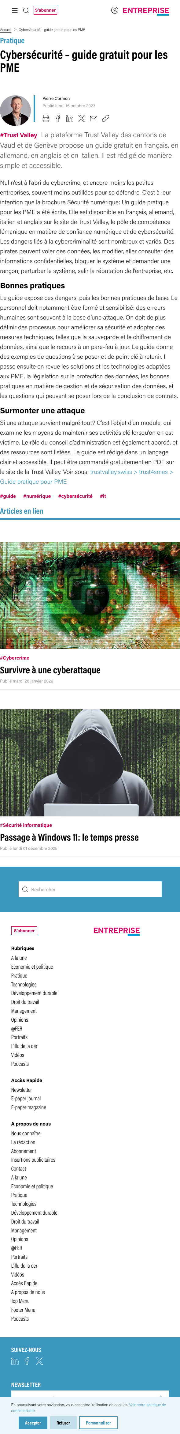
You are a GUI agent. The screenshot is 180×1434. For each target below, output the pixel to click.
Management (24, 1010)
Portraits (19, 1036)
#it (103, 495)
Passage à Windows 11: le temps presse (69, 837)
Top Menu (20, 1300)
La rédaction (23, 1141)
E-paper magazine (28, 1107)
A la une (19, 957)
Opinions (19, 1019)
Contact (18, 1168)
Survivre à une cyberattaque (50, 669)
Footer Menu (23, 1309)
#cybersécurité (75, 495)
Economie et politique (32, 966)
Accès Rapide (24, 1282)
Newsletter (21, 1089)
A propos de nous (28, 1291)
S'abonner (45, 10)
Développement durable (34, 992)
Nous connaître (26, 1133)
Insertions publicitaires (33, 1159)
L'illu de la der (24, 1045)
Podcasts (20, 1063)
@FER (16, 1028)
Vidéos (17, 1054)
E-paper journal (26, 1098)
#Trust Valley (19, 134)
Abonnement (23, 1150)
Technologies (24, 984)
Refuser (63, 1422)
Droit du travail (25, 1001)
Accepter (33, 1422)
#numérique (37, 495)
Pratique (12, 40)
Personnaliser (98, 1422)
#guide (8, 495)
